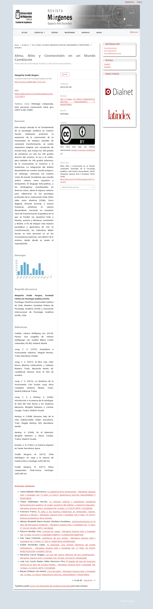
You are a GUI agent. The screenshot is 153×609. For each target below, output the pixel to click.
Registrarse (70, 32)
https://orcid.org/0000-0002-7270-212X (30, 82)
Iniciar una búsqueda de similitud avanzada (50, 586)
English (107, 64)
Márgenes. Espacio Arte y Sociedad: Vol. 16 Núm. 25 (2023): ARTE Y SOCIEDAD (56, 508)
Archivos (85, 32)
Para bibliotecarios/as (112, 53)
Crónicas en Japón (51, 531)
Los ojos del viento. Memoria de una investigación (70, 555)
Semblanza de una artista (55, 538)
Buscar (134, 32)
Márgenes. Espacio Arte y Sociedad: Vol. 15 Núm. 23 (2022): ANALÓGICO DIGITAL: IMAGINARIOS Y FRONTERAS (57, 495)
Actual (24, 32)
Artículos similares (25, 486)
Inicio (17, 45)
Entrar (55, 32)
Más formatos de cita (70, 187)
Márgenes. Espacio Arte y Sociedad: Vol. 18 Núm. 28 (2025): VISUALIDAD (53, 558)
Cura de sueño (54, 571)
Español (107, 67)
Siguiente (88, 580)
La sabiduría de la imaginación (62, 492)
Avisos (99, 32)
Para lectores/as (110, 48)
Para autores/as (110, 51)
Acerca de (38, 32)
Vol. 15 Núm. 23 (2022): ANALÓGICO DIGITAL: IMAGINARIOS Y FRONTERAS (60, 45)
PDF (66, 74)
